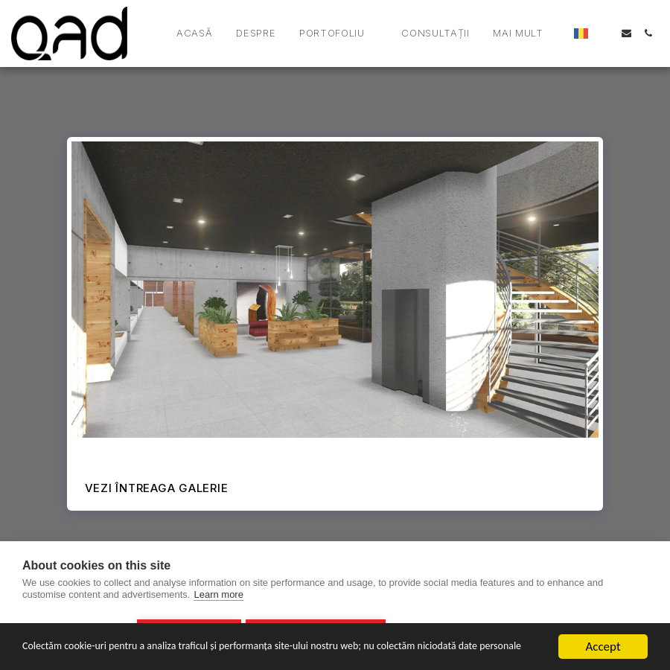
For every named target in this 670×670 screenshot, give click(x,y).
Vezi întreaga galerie (157, 488)
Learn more (218, 598)
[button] (222, 33)
